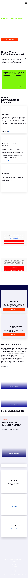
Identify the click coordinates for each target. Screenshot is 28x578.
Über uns (14, 563)
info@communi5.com (14, 528)
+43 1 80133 (14, 506)
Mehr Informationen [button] (14, 238)
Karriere (14, 564)
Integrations (14, 561)
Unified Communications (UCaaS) (14, 559)
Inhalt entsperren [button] (14, 240)
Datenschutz (14, 568)
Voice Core (14, 558)
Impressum (14, 566)
